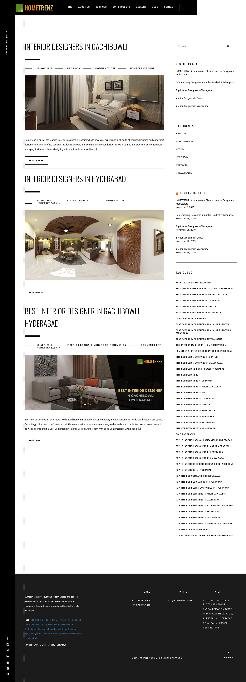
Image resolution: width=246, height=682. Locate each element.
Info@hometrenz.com (179, 600)
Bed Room (74, 68)
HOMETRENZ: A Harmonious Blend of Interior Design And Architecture (205, 73)
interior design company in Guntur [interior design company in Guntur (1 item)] (197, 357)
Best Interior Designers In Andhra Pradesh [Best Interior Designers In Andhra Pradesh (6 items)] (202, 295)
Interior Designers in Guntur (190, 98)
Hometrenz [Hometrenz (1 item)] (182, 351)
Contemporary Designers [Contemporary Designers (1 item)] (191, 318)
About (84, 7)
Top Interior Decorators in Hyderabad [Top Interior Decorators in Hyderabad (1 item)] (199, 482)
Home (69, 7)
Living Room (99, 345)
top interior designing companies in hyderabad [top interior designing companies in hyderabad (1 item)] (204, 524)
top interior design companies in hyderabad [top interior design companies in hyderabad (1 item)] (202, 488)
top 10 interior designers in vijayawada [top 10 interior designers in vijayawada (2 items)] (200, 458)
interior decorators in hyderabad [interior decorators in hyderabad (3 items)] (212, 351)
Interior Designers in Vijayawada (192, 106)
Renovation (118, 345)
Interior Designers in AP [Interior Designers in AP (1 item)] (190, 393)
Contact (169, 7)
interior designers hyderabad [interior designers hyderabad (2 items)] (194, 381)
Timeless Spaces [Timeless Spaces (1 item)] (185, 434)
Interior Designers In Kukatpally (50, 633)
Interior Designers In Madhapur (45, 629)
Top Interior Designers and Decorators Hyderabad (54, 620)
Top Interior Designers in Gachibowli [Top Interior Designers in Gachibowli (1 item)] (198, 500)
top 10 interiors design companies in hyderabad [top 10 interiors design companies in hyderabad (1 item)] (205, 464)
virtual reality (78, 201)
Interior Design (78, 345)
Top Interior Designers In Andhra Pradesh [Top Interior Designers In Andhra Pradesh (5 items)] (201, 494)
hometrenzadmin (142, 68)
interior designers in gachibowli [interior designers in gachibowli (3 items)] (195, 399)
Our (121, 7)
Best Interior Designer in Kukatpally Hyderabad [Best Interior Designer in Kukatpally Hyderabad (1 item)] (205, 289)
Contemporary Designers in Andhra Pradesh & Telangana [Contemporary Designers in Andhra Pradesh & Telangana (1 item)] (203, 331)
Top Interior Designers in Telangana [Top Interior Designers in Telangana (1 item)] (198, 512)
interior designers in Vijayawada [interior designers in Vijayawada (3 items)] (196, 428)
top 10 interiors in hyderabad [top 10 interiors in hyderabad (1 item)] (194, 470)
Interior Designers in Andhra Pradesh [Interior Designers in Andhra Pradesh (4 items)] (198, 387)
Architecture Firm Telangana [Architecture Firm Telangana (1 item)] (193, 283)
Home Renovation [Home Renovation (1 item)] (216, 345)
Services (101, 7)
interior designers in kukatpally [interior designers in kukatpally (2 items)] (195, 411)
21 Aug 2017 (45, 201)
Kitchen (180, 149)
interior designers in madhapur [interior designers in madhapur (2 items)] (195, 416)
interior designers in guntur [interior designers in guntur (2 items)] (193, 405)
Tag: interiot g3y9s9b (6, 44)
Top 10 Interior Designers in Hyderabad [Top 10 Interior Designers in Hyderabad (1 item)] (199, 452)
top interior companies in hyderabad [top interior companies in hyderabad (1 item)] (198, 476)
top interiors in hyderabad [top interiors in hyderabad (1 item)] (192, 529)
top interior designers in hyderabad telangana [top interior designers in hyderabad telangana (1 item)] (204, 506)
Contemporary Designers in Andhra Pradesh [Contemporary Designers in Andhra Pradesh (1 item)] (202, 324)
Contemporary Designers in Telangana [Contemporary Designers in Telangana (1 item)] (199, 339)
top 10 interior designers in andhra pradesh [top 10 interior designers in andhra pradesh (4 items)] (203, 446)
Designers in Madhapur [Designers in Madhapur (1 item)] (189, 345)
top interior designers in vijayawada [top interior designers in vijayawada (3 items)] (198, 518)
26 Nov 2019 (45, 68)
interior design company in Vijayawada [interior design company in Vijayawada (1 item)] (199, 363)
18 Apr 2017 (44, 345)
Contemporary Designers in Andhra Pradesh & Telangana (205, 82)
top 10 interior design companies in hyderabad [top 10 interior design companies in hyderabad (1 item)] (204, 440)
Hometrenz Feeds (194, 193)
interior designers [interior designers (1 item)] (187, 375)
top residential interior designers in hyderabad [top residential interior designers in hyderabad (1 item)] (205, 535)
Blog (155, 7)
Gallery (141, 7)
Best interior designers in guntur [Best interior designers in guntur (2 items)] (196, 306)
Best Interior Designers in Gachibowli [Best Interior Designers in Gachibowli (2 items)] (198, 301)
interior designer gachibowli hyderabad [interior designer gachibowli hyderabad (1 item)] (200, 369)
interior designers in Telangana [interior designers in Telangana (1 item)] (195, 422)
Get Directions (211, 628)
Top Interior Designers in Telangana (194, 90)
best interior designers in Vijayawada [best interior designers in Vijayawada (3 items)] (199, 312)
